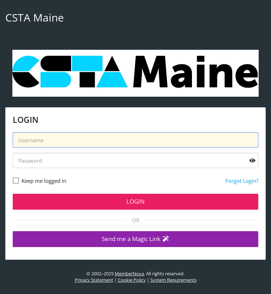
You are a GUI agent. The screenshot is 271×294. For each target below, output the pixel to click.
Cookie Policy (132, 280)
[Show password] (252, 160)
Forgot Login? (241, 180)
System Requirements (173, 280)
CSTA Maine (34, 17)
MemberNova (129, 273)
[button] (135, 239)
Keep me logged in (44, 180)
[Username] (135, 140)
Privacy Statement (94, 280)
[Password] (135, 160)
